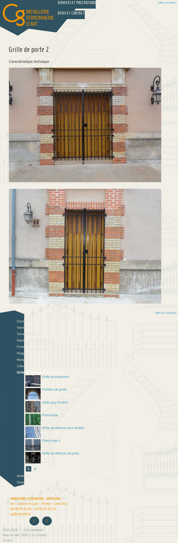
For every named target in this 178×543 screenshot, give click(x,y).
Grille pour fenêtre (46, 406)
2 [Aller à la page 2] (35, 469)
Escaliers (23, 321)
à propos (7, 540)
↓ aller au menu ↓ (167, 2)
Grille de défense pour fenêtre (55, 432)
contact (41, 535)
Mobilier (22, 476)
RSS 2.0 (28, 535)
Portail (21, 347)
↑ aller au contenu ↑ (165, 312)
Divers (21, 482)
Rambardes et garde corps (36, 340)
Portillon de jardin (46, 393)
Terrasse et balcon (30, 334)
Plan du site (11, 535)
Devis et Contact (71, 13)
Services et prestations (77, 3)
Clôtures (23, 366)
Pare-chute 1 (42, 445)
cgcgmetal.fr (20, 514)
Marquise (23, 360)
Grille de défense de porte (52, 457)
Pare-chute (41, 419)
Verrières (23, 328)
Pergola (22, 353)
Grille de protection (47, 381)
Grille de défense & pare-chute (40, 372)
